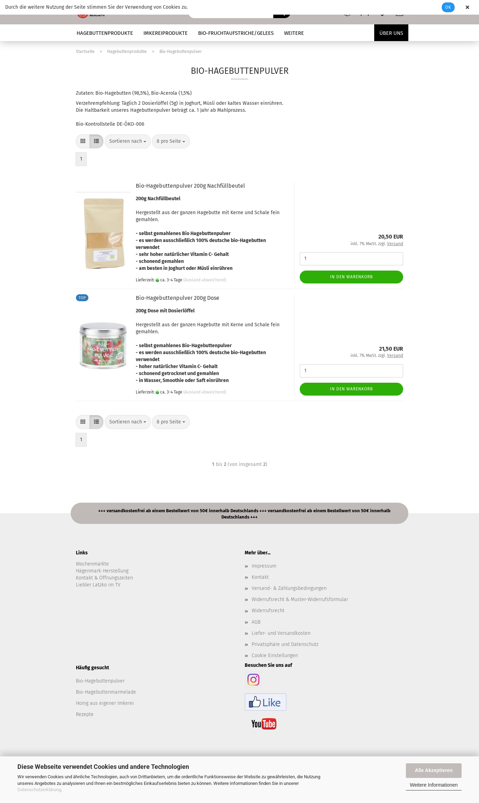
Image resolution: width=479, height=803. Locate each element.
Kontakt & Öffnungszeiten (104, 578)
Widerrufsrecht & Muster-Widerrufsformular (300, 599)
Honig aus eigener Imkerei (105, 703)
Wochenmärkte (92, 564)
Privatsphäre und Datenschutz (285, 644)
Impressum (264, 566)
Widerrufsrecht (268, 611)
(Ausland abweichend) (204, 280)
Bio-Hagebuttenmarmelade (106, 692)
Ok (448, 7)
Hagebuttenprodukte (105, 33)
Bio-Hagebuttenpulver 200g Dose (177, 298)
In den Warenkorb (351, 276)
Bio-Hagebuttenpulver (100, 681)
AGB (256, 622)
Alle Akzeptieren (434, 770)
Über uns (391, 33)
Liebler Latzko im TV (98, 585)
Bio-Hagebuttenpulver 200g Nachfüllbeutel (190, 185)
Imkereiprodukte (165, 33)
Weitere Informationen (433, 785)
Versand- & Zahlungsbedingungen (289, 588)
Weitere (294, 33)
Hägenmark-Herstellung (102, 571)
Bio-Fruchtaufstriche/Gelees (236, 33)
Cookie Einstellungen (275, 655)
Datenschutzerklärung (39, 789)
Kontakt (260, 577)
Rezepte (85, 714)
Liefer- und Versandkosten (281, 633)
